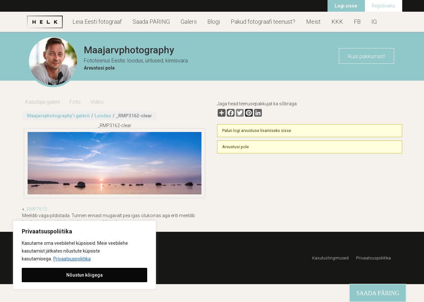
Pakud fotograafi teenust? (263, 21)
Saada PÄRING (151, 21)
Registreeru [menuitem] (383, 5)
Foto (75, 102)
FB (357, 21)
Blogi (213, 21)
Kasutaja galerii (42, 102)
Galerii (189, 21)
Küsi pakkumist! (366, 56)
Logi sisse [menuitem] (346, 5)
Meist (313, 21)
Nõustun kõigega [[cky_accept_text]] (84, 275)
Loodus (103, 115)
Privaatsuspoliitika (72, 258)
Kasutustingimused (330, 258)
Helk (45, 22)
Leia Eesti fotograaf (97, 21)
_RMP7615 (36, 209)
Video (97, 102)
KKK (337, 21)
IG (374, 21)
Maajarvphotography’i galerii (58, 115)
